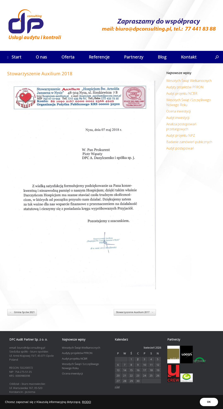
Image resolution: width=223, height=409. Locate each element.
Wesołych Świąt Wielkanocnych (189, 80)
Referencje (99, 57)
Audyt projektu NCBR (181, 93)
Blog (162, 57)
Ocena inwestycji (178, 111)
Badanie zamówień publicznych (189, 142)
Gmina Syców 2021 (22, 312)
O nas (41, 57)
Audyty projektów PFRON (185, 87)
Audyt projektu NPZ (180, 135)
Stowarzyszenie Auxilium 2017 (135, 312)
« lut (117, 387)
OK (209, 402)
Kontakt (188, 57)
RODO (86, 402)
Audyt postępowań (180, 148)
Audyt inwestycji (177, 117)
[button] (217, 57)
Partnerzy (133, 57)
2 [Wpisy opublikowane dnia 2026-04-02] (138, 359)
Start (14, 57)
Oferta (67, 57)
